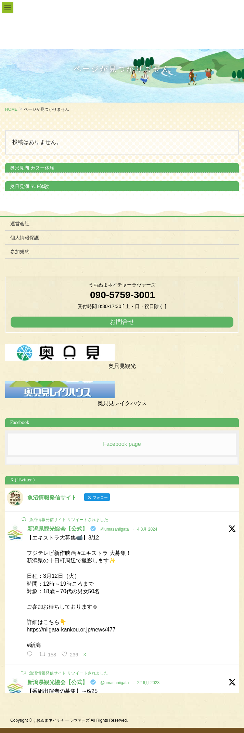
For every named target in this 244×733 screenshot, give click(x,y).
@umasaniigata (114, 529)
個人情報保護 (24, 237)
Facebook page (122, 444)
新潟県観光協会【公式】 (57, 529)
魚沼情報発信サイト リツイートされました (68, 519)
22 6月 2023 (148, 682)
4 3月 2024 (147, 529)
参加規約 (19, 251)
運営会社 (19, 223)
